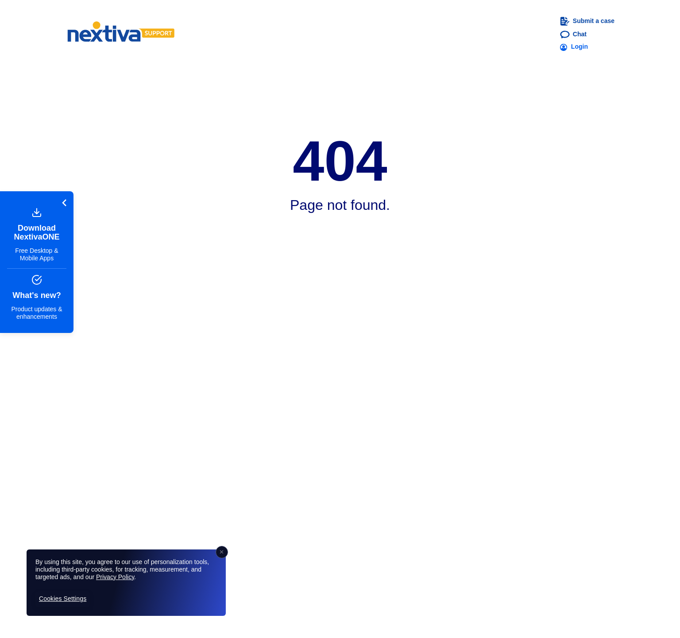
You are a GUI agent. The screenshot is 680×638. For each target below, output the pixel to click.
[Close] (222, 552)
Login (574, 46)
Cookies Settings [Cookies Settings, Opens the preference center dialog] (62, 598)
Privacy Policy (115, 576)
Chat (573, 35)
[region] (126, 582)
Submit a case (587, 21)
